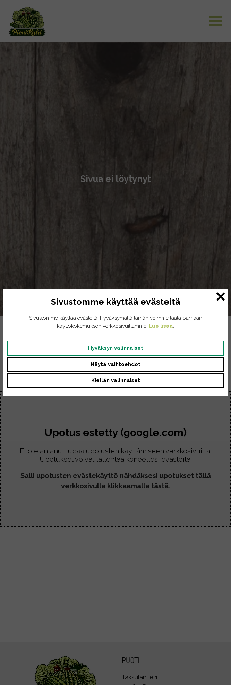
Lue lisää (161, 326)
